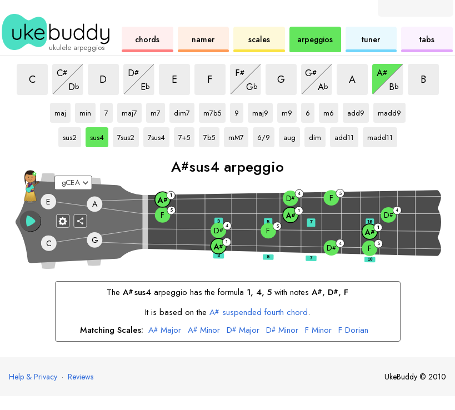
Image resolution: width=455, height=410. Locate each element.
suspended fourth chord (258, 312)
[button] (30, 221)
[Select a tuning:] (73, 183)
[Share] (80, 221)
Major (164, 330)
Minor (204, 330)
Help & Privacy (33, 376)
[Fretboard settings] (62, 221)
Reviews (80, 376)
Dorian (353, 330)
